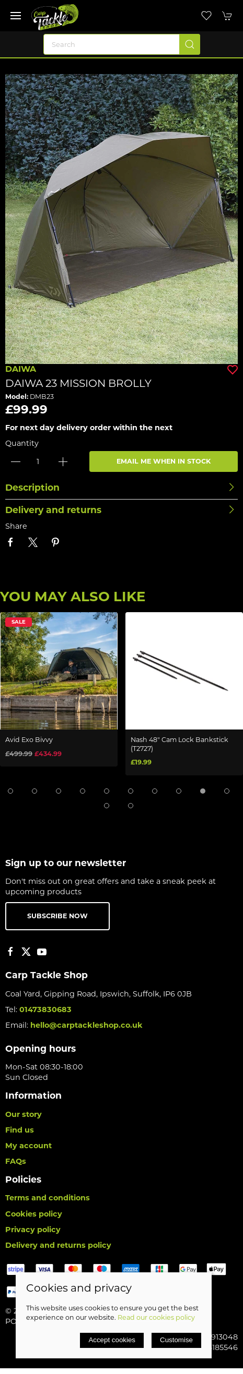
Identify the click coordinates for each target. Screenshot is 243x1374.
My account (28, 1145)
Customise (176, 1340)
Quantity (22, 443)
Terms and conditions (47, 1197)
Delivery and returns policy (58, 1245)
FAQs (15, 1161)
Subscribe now (57, 916)
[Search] (121, 44)
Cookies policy (33, 1214)
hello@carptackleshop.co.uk (86, 1025)
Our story (23, 1114)
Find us (19, 1130)
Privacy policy (33, 1229)
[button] (15, 15)
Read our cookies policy (156, 1317)
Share (16, 526)
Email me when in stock (164, 461)
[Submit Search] (189, 44)
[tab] (10, 791)
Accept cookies (111, 1340)
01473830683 (45, 1009)
